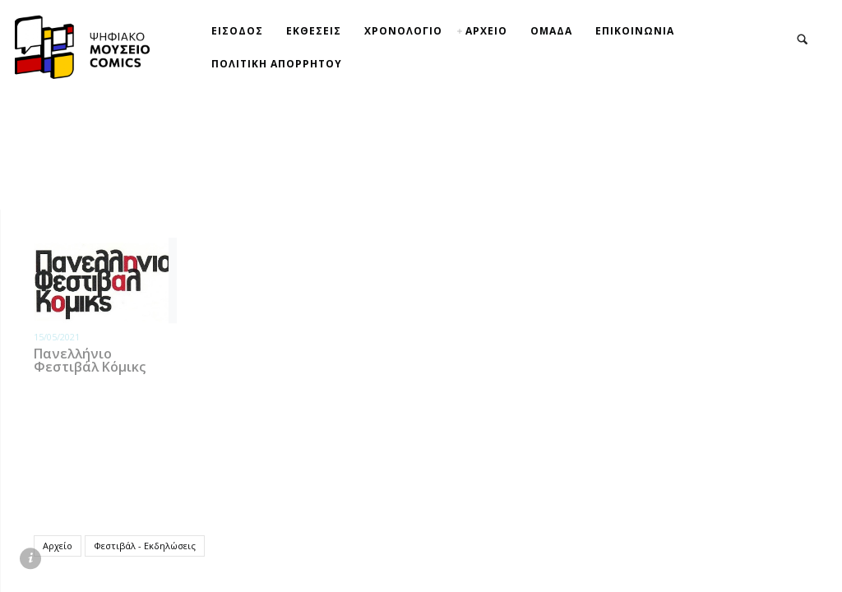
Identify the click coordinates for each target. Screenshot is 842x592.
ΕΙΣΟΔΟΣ (237, 31)
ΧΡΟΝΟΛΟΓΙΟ (403, 31)
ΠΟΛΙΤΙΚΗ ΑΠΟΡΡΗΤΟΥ (276, 64)
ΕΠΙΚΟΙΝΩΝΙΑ (634, 31)
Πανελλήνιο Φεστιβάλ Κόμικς (90, 359)
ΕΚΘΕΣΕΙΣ (313, 31)
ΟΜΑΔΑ (551, 31)
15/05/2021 (57, 336)
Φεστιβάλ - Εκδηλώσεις (145, 545)
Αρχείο (57, 545)
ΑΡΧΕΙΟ (486, 31)
